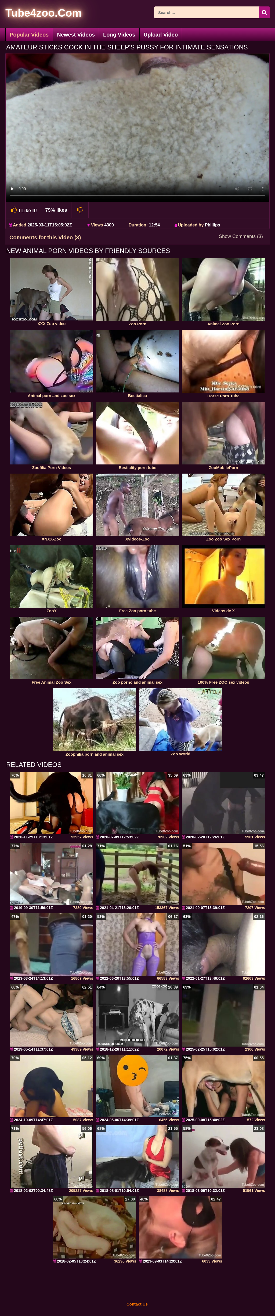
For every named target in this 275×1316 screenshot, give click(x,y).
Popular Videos (29, 35)
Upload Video (161, 35)
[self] (34, 13)
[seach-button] (264, 12)
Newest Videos (76, 35)
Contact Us (137, 1304)
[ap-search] (212, 12)
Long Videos (119, 35)
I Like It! (23, 210)
